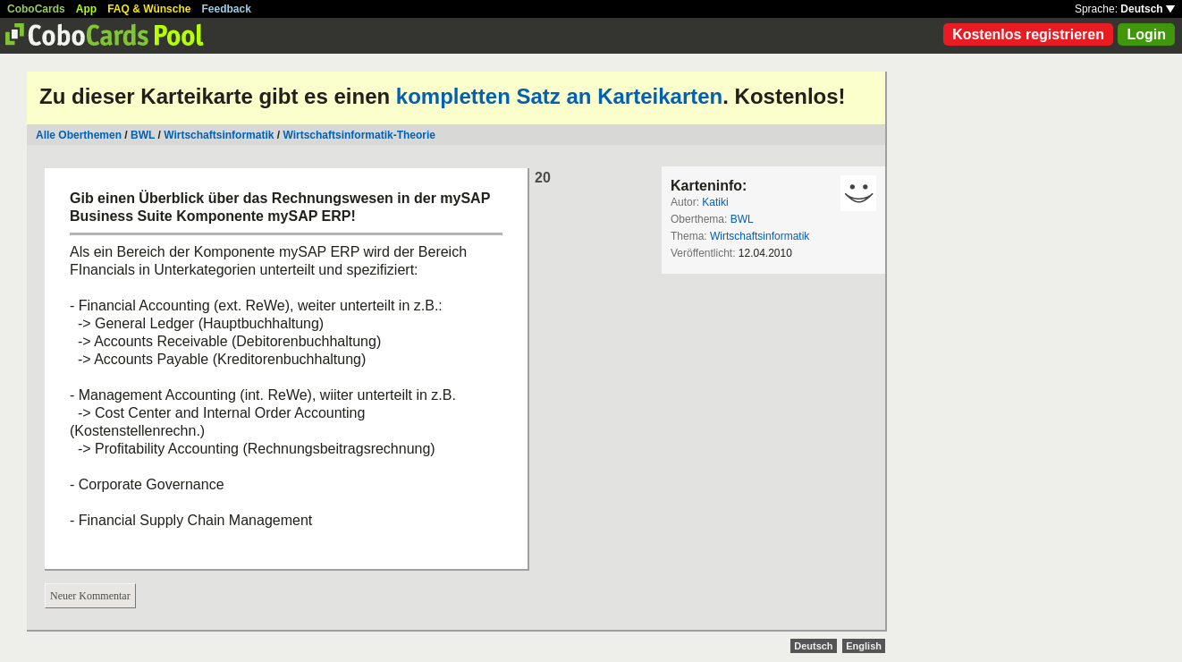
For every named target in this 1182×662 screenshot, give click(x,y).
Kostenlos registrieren (1028, 34)
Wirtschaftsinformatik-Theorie (359, 135)
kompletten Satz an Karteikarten (559, 96)
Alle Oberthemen (79, 135)
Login (1146, 34)
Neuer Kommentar (90, 596)
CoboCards (36, 9)
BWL (143, 135)
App (86, 9)
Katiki (715, 202)
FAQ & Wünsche (148, 9)
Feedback (226, 9)
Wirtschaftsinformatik (219, 135)
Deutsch (1147, 9)
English (864, 646)
